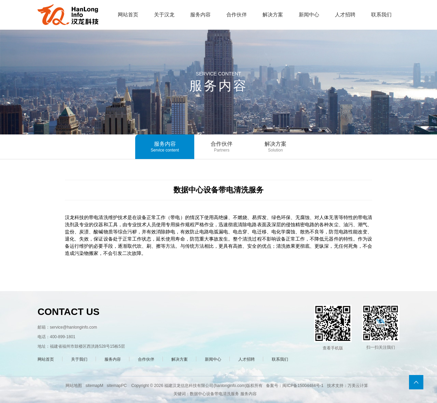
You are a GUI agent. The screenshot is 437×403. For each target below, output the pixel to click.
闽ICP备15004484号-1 (302, 385)
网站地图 (74, 385)
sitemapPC (117, 385)
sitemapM (94, 385)
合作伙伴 (221, 147)
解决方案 (275, 147)
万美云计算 (358, 385)
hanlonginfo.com (230, 385)
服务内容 (165, 147)
